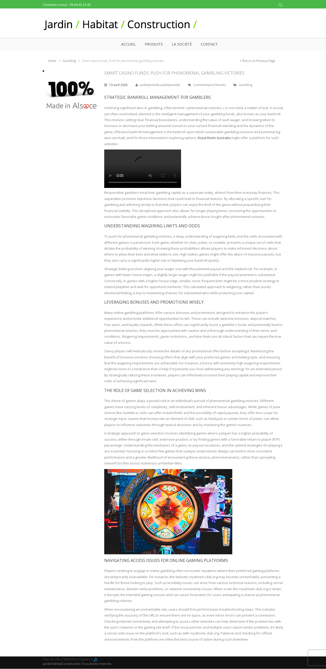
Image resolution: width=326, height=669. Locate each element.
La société (182, 44)
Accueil (128, 44)
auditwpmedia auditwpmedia (160, 85)
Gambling (69, 61)
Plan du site (52, 659)
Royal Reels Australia (214, 137)
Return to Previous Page (258, 61)
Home (52, 61)
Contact (209, 44)
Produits (154, 44)
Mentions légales (77, 659)
